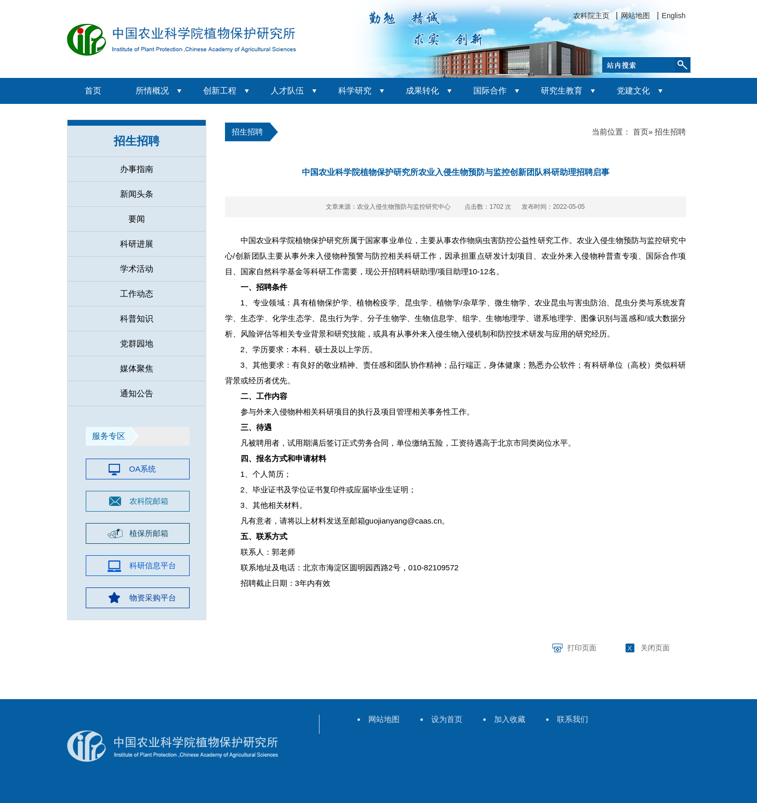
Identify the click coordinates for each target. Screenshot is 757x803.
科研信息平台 (152, 565)
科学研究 (354, 90)
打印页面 (581, 648)
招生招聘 (137, 141)
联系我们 (572, 719)
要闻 (136, 219)
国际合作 (490, 90)
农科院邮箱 (148, 501)
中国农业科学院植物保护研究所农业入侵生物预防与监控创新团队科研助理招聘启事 (455, 172)
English (674, 15)
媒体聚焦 (136, 368)
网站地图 (635, 15)
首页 (93, 90)
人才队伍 (287, 90)
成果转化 (422, 90)
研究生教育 (561, 90)
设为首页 (446, 719)
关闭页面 (655, 648)
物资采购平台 (152, 597)
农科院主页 (591, 15)
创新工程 (219, 90)
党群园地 (136, 343)
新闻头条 (136, 194)
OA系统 (142, 468)
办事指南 (136, 169)
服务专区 (108, 436)
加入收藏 (509, 719)
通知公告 (136, 393)
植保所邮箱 (148, 533)
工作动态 (136, 293)
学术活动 (136, 268)
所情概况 (152, 90)
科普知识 (136, 318)
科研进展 (136, 243)
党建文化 (633, 90)
